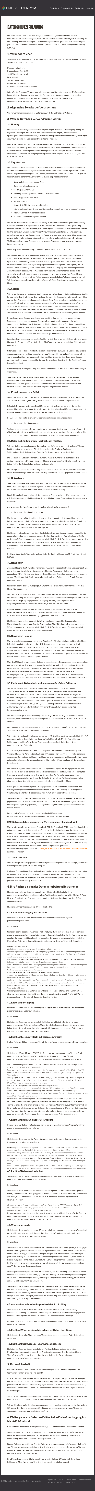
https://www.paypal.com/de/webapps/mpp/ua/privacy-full (30, 816)
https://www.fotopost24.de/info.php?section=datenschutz (63, 849)
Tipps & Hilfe (67, 8)
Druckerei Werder (54, 1482)
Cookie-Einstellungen (77, 369)
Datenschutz (71, 1480)
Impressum (51, 1480)
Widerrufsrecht (85, 1480)
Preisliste (79, 8)
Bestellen (54, 8)
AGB (61, 1480)
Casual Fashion (71, 1482)
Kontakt (90, 8)
